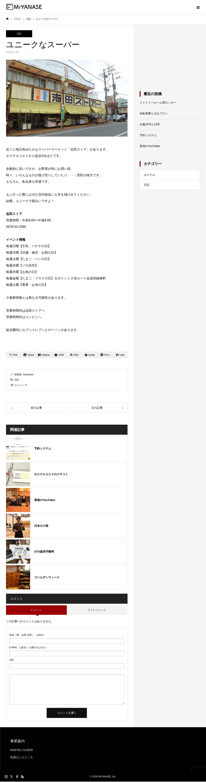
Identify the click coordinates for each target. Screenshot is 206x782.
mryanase (28, 374)
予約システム (148, 135)
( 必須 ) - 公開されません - (28, 648)
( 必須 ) (26, 635)
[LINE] (59, 355)
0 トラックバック (97, 610)
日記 (19, 34)
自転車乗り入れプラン (154, 113)
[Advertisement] (170, 56)
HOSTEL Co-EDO (21, 750)
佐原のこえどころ (21, 757)
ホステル (149, 175)
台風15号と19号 (150, 124)
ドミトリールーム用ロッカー (158, 103)
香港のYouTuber (150, 146)
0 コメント (36, 610)
